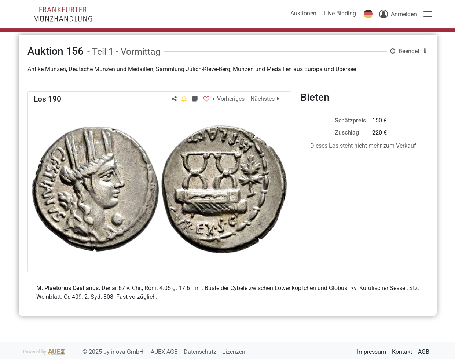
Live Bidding (340, 13)
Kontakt (402, 351)
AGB (423, 351)
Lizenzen (233, 351)
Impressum (371, 351)
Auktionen (303, 13)
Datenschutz (201, 351)
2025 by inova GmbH (84, 351)
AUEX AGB (165, 351)
